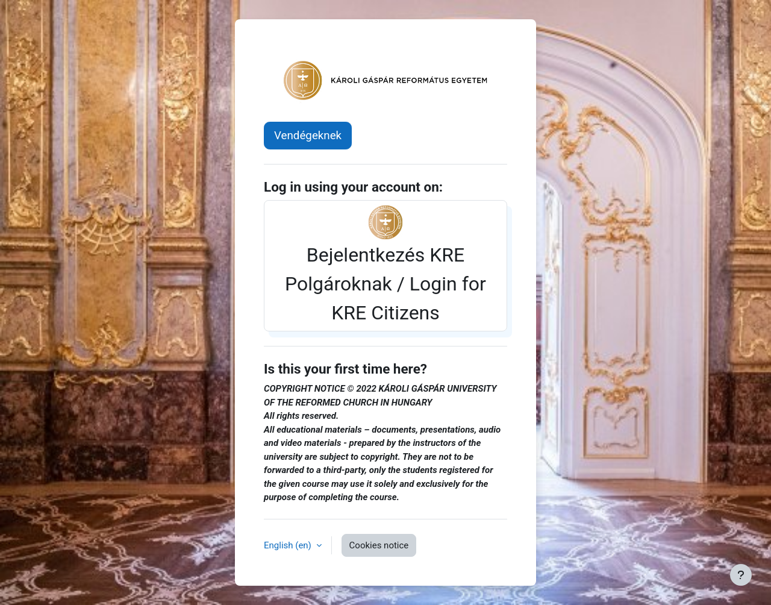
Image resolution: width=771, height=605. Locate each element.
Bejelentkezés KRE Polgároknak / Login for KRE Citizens (385, 264)
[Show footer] (741, 575)
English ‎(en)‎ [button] (289, 545)
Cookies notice (379, 545)
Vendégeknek (308, 135)
